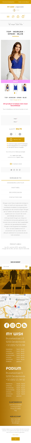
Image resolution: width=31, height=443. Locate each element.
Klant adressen (15, 421)
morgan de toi (6, 248)
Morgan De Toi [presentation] (15, 178)
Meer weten (15, 434)
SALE (15, 81)
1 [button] (14, 93)
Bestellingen (15, 423)
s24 (15, 248)
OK (15, 439)
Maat (15, 118)
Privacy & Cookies (15, 408)
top (5, 247)
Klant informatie (15, 419)
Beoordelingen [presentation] (15, 192)
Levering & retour (15, 406)
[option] (7, 87)
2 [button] (16, 93)
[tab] (15, 178)
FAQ (15, 410)
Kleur (15, 121)
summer (12, 247)
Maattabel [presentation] (15, 187)
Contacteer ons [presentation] (15, 197)
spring (20, 247)
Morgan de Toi (17, 99)
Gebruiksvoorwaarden (15, 404)
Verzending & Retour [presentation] (15, 183)
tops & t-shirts (23, 248)
